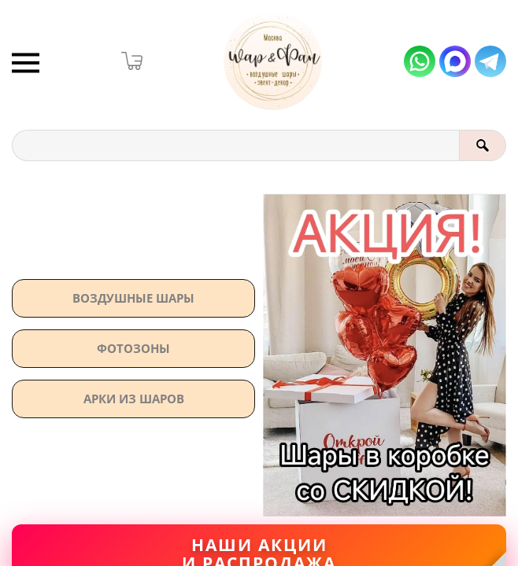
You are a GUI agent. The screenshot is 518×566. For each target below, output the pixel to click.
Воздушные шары (133, 298)
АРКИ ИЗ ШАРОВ (133, 398)
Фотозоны (133, 348)
